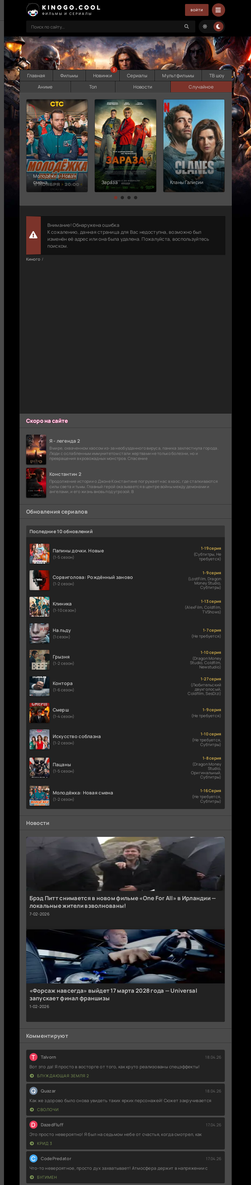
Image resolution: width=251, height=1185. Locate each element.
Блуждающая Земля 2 (59, 1075)
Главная (36, 75)
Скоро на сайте (47, 419)
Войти (194, 10)
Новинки (102, 75)
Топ (92, 86)
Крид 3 (41, 1142)
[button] (115, 196)
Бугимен (43, 1176)
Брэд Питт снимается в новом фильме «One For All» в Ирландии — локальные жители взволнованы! (123, 900)
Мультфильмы (178, 75)
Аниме (44, 86)
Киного (33, 258)
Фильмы (69, 75)
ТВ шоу (216, 75)
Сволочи (44, 1108)
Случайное (201, 86)
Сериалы (137, 75)
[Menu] (218, 10)
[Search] (187, 26)
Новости (142, 86)
